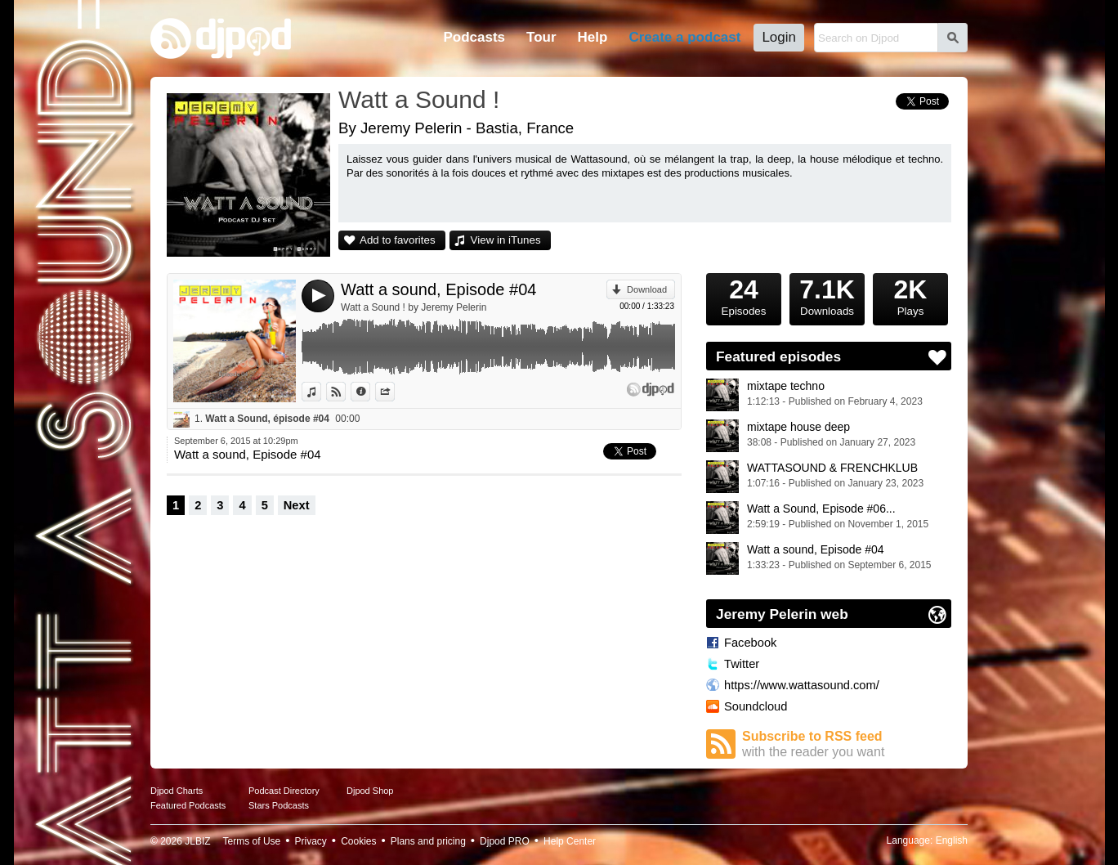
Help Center (569, 841)
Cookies (358, 841)
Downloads (827, 295)
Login (779, 37)
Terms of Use (252, 841)
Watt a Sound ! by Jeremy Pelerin (413, 307)
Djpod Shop (370, 791)
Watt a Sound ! (418, 99)
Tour (541, 37)
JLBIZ (197, 841)
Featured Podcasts (188, 805)
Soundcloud (755, 706)
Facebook (750, 642)
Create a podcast (684, 37)
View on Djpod (345, 392)
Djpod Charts (176, 791)
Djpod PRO (505, 841)
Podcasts (474, 37)
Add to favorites (398, 240)
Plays (910, 295)
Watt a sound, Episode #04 (438, 289)
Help (593, 37)
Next (297, 505)
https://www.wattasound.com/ (801, 685)
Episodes (743, 295)
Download (647, 289)
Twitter (741, 663)
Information (369, 392)
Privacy (311, 841)
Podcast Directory (284, 791)
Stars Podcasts (278, 805)
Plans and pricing (428, 841)
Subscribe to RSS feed (846, 744)
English (952, 840)
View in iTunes (506, 240)
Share (394, 392)
